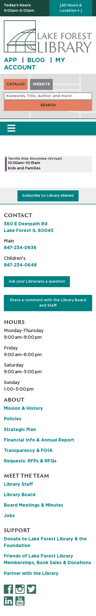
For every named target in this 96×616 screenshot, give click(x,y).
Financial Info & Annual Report (39, 440)
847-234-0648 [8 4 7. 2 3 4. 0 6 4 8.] (20, 265)
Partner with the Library (31, 573)
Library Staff (18, 484)
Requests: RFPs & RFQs (30, 461)
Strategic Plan (20, 429)
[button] (25, 8)
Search (48, 105)
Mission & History (23, 408)
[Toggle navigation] (11, 128)
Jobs (9, 516)
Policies (12, 419)
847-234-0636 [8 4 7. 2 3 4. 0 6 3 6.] (20, 248)
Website (41, 84)
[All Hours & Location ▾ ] (71, 8)
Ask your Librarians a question (37, 281)
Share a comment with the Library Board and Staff (48, 302)
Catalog (16, 84)
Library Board (19, 495)
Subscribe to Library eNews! (48, 195)
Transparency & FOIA (28, 450)
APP (11, 60)
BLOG (37, 60)
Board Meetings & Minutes (33, 505)
